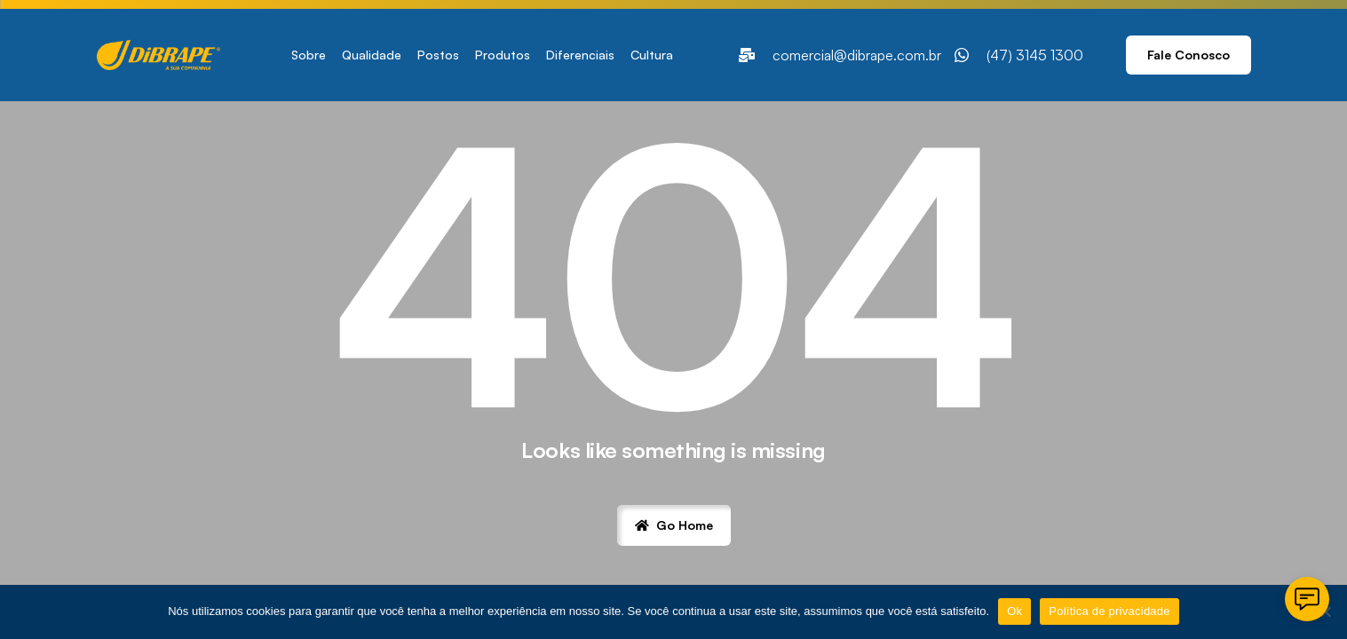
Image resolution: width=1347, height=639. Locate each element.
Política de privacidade (1109, 611)
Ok (1014, 611)
